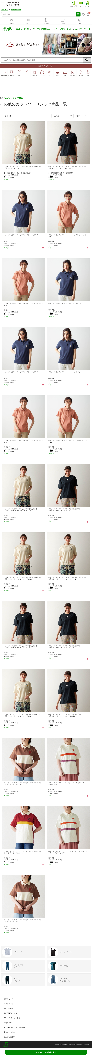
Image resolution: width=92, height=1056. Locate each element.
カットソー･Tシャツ (82, 29)
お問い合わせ (8, 1008)
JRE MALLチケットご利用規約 (14, 1027)
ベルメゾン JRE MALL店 (41, 29)
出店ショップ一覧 (22, 29)
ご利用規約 (8, 1023)
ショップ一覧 (8, 1004)
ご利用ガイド (8, 999)
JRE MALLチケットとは (12, 1018)
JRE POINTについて (10, 1013)
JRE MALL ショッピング (7, 29)
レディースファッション (63, 29)
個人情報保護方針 (10, 1037)
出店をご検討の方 (10, 1032)
